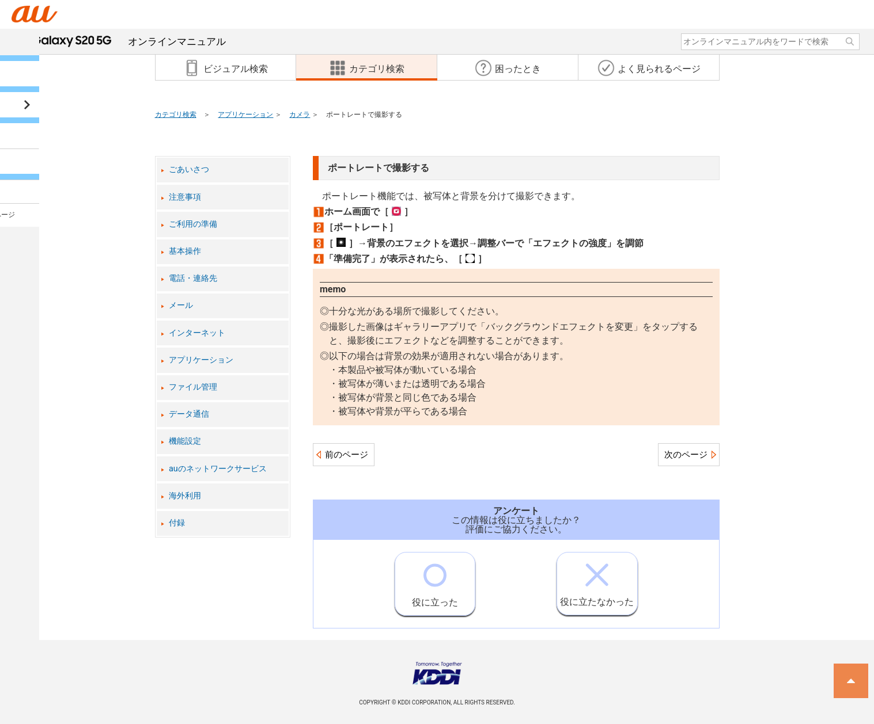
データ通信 (189, 414)
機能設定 (185, 441)
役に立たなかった (597, 579)
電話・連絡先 (193, 278)
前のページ (346, 454)
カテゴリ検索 (175, 114)
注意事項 (185, 197)
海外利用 (185, 496)
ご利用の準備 (193, 224)
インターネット (197, 333)
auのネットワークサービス (218, 469)
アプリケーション (245, 114)
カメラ (299, 114)
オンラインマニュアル (129, 41)
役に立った (435, 580)
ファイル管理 (193, 387)
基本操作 (185, 251)
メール (181, 305)
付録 (177, 523)
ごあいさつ (189, 169)
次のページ (685, 454)
